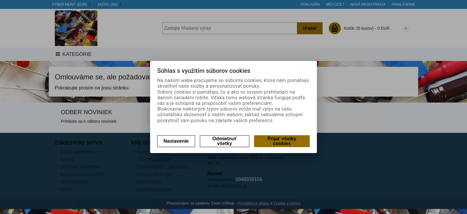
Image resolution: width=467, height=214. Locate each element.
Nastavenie (176, 141)
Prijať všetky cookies (281, 141)
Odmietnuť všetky (224, 141)
